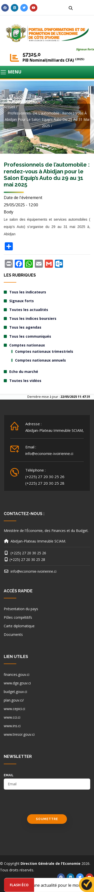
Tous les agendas (25, 327)
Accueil (9, 106)
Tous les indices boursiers (32, 318)
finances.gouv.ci (16, 674)
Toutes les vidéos (25, 380)
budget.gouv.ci (15, 691)
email (9, 775)
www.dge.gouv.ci (17, 683)
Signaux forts (85, 49)
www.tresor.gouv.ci (19, 734)
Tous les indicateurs (27, 292)
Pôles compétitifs (18, 617)
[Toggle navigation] (47, 72)
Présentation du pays (21, 608)
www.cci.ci (12, 717)
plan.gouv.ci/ (14, 700)
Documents (13, 634)
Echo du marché (23, 371)
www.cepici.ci (14, 708)
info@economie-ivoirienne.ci (49, 453)
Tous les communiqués (30, 336)
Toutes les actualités (28, 309)
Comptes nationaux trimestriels (44, 351)
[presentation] (42, 804)
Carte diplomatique (19, 626)
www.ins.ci (12, 725)
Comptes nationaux (27, 345)
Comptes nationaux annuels (40, 360)
